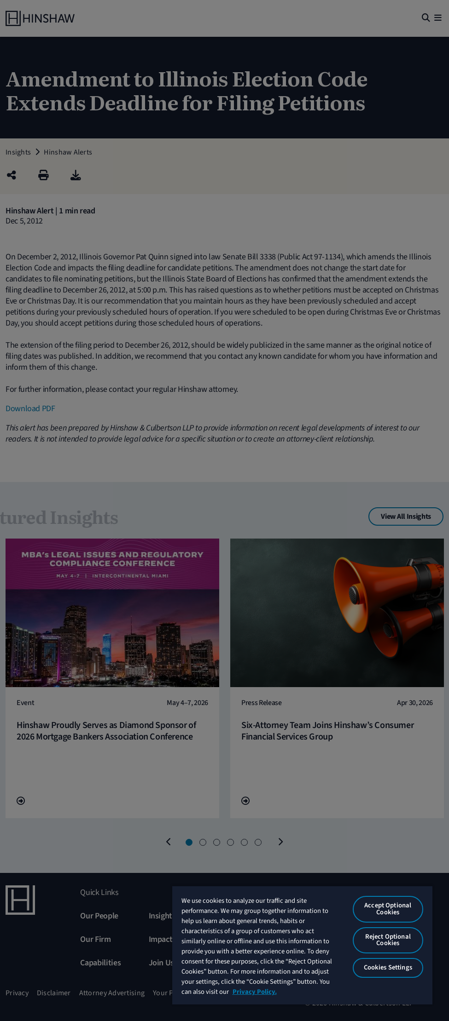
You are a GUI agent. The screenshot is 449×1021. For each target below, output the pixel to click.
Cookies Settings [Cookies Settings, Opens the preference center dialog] (388, 967)
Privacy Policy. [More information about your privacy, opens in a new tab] (255, 992)
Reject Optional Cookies (388, 940)
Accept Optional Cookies (387, 909)
